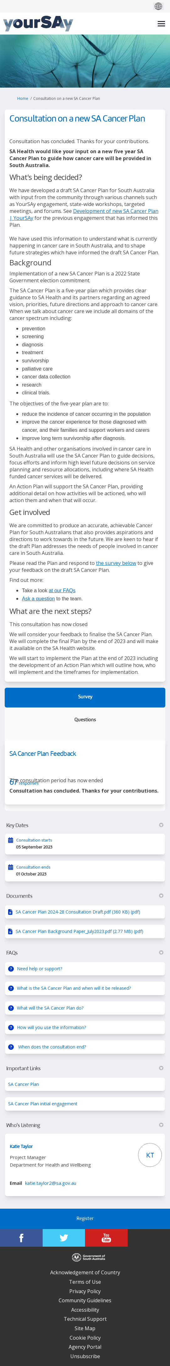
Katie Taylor (21, 1147)
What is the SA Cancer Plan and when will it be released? (74, 988)
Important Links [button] (84, 1068)
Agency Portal (85, 1346)
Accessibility (85, 1309)
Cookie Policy (85, 1337)
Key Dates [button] (84, 825)
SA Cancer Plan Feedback (42, 754)
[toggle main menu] (161, 23)
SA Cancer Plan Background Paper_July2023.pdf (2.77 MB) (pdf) (79, 931)
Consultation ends (33, 867)
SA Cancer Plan (23, 1084)
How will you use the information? (51, 1027)
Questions (85, 720)
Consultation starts (34, 840)
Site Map (85, 1328)
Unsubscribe (85, 1356)
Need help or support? (39, 969)
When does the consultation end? (51, 1047)
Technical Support (85, 1318)
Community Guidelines (85, 1300)
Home (22, 98)
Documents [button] (84, 896)
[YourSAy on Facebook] (21, 1238)
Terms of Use (85, 1281)
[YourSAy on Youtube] (106, 1238)
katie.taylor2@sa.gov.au (50, 1183)
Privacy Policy (85, 1291)
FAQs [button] (84, 953)
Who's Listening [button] (84, 1125)
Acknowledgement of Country (85, 1272)
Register (85, 1219)
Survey (85, 697)
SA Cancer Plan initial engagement (42, 1104)
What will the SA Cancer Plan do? (50, 1008)
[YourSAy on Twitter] (64, 1238)
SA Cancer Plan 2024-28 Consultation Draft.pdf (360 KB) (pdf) (78, 912)
